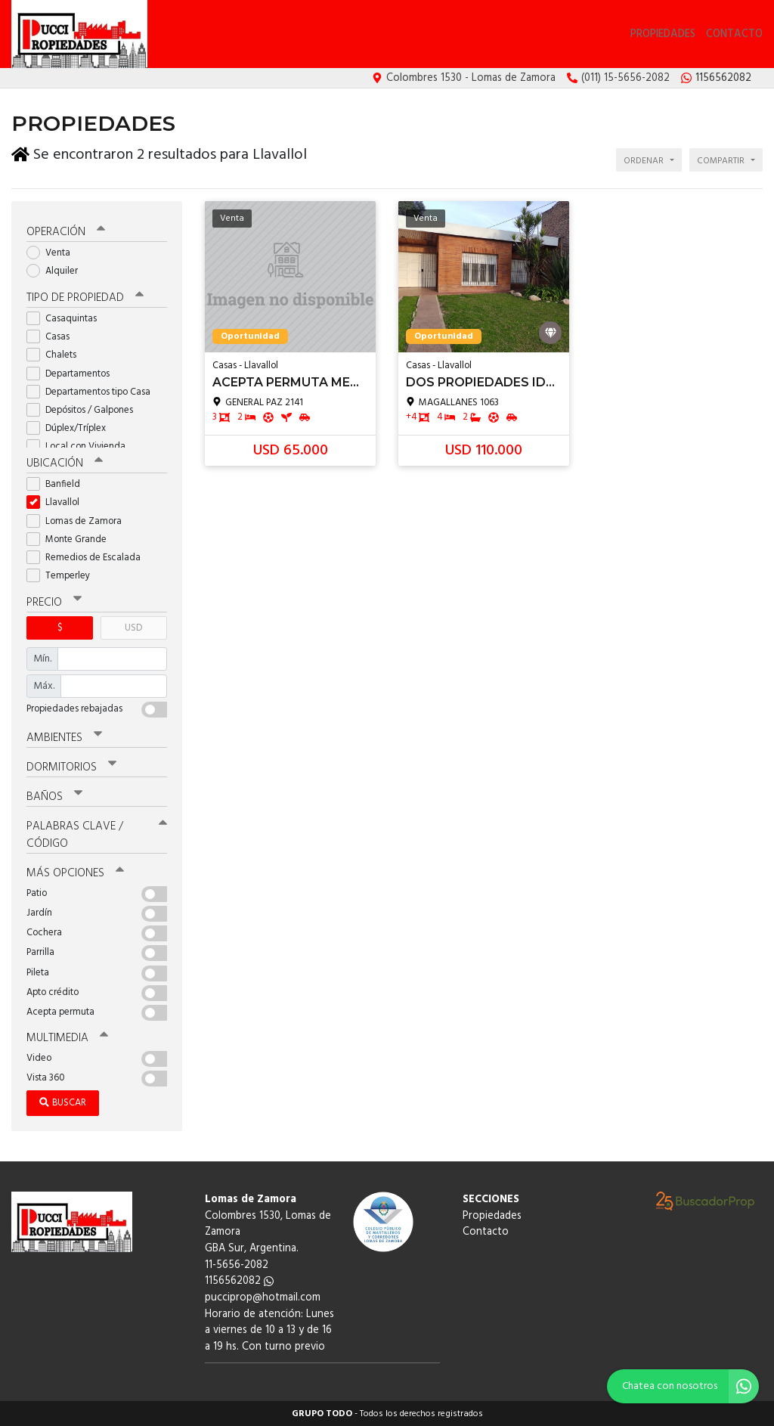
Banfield (58, 484)
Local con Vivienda (80, 446)
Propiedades (662, 34)
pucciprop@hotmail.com (262, 1298)
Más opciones (75, 873)
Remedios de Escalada (88, 557)
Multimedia (67, 1038)
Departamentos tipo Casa (93, 392)
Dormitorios (71, 767)
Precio (54, 603)
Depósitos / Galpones (84, 410)
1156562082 (239, 1281)
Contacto (734, 34)
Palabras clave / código (96, 835)
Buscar (62, 1103)
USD (133, 628)
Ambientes (64, 738)
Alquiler (57, 271)
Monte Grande (71, 539)
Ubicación (64, 463)
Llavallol (57, 502)
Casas (52, 337)
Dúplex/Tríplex (71, 428)
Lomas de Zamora (79, 520)
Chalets (56, 355)
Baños (54, 797)
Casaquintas (66, 319)
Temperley (63, 576)
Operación (65, 232)
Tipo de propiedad (85, 298)
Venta (53, 253)
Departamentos (72, 374)
